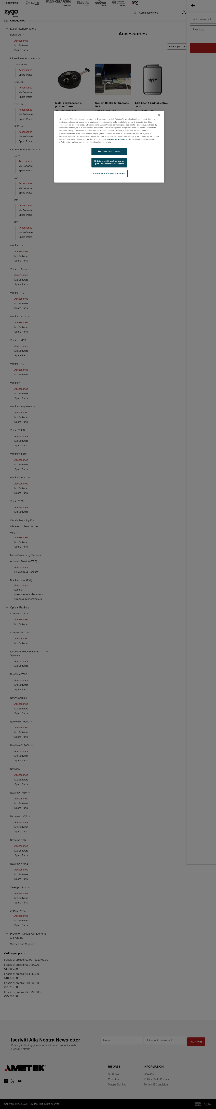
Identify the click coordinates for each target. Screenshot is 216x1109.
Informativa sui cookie (117, 139)
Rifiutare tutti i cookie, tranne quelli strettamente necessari (109, 162)
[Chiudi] (159, 115)
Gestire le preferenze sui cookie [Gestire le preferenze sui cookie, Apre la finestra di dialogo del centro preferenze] (109, 174)
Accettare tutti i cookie (109, 151)
